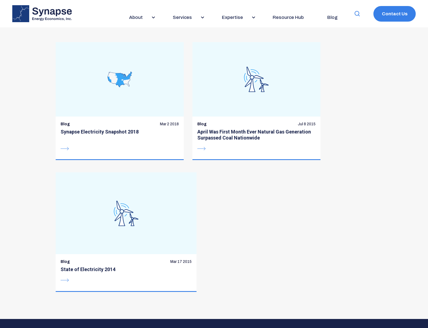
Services (178, 207)
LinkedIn (316, 240)
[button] (357, 14)
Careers (245, 217)
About (175, 196)
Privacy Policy (171, 308)
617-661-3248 (84, 244)
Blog (241, 207)
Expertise (179, 217)
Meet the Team (186, 228)
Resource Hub (252, 196)
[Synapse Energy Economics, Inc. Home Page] (42, 13)
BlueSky (303, 240)
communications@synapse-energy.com (107, 251)
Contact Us (395, 13)
